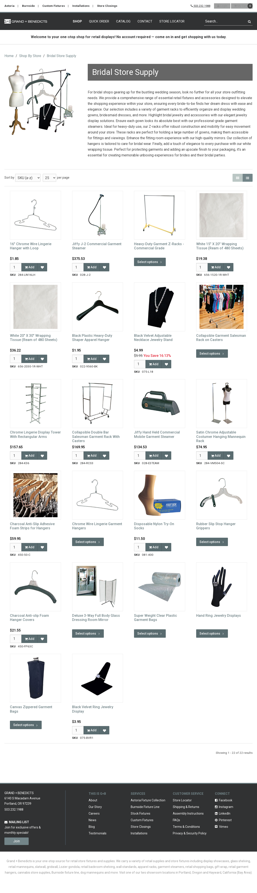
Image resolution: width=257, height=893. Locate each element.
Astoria (9, 5)
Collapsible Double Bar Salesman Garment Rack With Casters (96, 436)
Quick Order (99, 21)
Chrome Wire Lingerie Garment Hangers (97, 526)
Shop (77, 21)
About (93, 800)
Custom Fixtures (53, 5)
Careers (94, 813)
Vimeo (221, 826)
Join (16, 841)
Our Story (95, 807)
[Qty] (16, 267)
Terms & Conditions (186, 826)
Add (29, 267)
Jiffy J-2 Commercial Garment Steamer (96, 246)
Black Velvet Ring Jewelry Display (92, 709)
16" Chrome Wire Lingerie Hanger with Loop (30, 246)
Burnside (28, 5)
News (92, 820)
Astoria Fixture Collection (148, 800)
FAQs (176, 820)
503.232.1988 (200, 5)
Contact (145, 21)
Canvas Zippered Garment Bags (31, 709)
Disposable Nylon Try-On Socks (154, 526)
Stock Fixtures (140, 813)
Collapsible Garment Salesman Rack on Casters (221, 337)
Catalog (123, 21)
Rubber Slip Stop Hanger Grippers (216, 526)
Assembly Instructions (188, 813)
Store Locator (171, 21)
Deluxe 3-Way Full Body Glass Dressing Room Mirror (96, 617)
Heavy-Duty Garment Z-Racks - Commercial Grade (159, 246)
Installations (80, 5)
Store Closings (107, 5)
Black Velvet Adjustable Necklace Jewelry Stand (153, 337)
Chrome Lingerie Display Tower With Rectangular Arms (35, 434)
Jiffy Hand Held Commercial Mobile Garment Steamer (157, 434)
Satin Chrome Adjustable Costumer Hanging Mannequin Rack (221, 436)
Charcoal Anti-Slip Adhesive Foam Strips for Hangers (32, 526)
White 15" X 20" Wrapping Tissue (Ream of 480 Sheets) (220, 246)
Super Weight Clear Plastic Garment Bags (155, 617)
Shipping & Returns (186, 807)
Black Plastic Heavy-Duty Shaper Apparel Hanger (92, 337)
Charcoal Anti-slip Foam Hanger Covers (29, 617)
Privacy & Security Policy (190, 833)
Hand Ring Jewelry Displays (218, 615)
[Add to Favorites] (42, 267)
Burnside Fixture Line (145, 807)
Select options (149, 262)
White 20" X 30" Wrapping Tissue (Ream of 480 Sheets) (33, 337)
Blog (92, 826)
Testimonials (97, 833)
